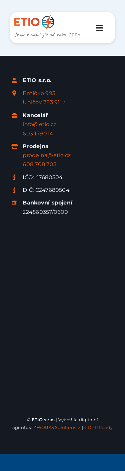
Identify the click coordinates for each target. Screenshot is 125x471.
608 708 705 (39, 164)
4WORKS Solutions (55, 427)
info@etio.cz (39, 124)
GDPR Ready (98, 427)
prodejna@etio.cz (47, 155)
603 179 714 (38, 133)
